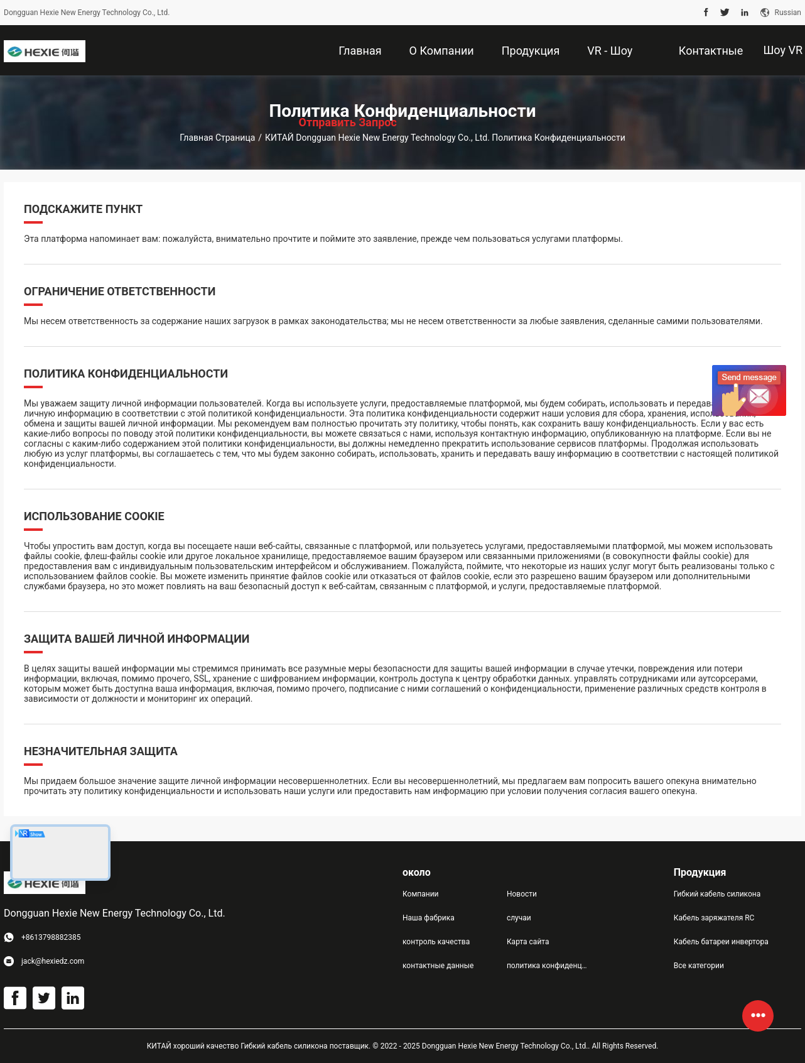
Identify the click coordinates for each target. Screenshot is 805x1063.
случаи (519, 917)
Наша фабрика (429, 917)
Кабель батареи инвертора (721, 941)
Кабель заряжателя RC (714, 917)
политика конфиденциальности (549, 965)
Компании (421, 894)
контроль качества (436, 941)
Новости (522, 894)
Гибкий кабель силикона (717, 894)
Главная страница (217, 138)
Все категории (699, 965)
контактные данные (438, 965)
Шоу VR (782, 50)
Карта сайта (528, 941)
